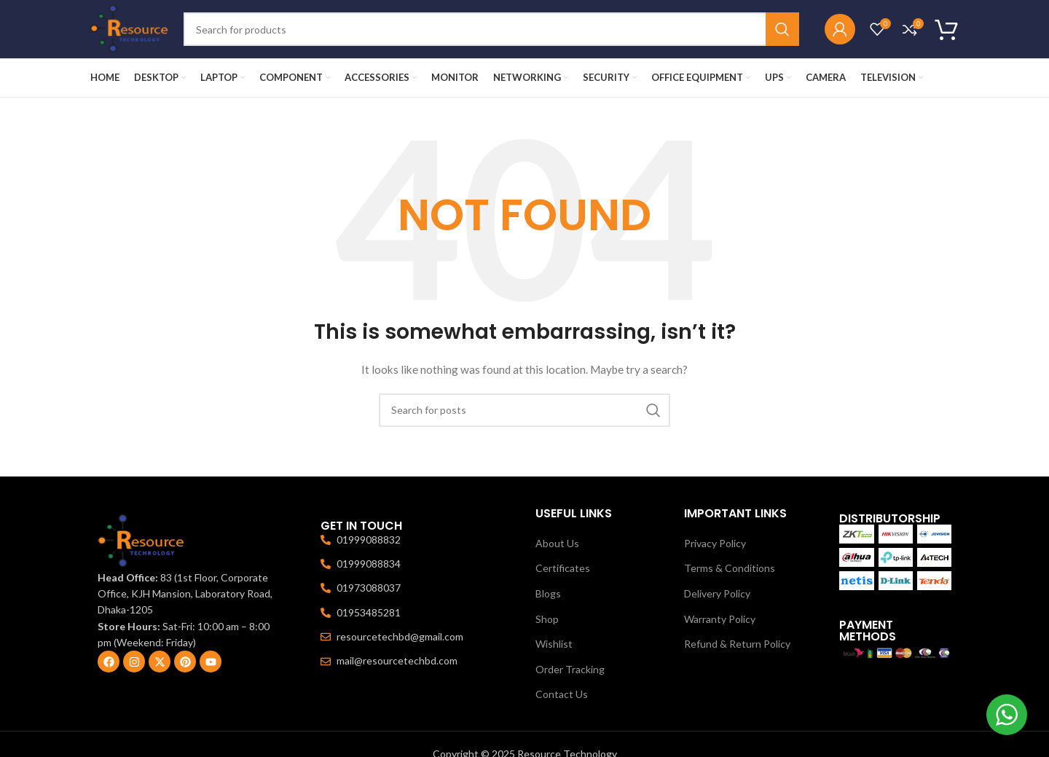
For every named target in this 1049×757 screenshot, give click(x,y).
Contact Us (561, 694)
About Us (557, 543)
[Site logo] (129, 28)
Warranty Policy (719, 619)
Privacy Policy (715, 543)
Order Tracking (570, 669)
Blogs (548, 593)
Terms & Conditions (729, 568)
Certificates (562, 568)
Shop (547, 619)
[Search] (491, 29)
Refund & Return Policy (737, 644)
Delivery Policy (717, 593)
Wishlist (554, 644)
